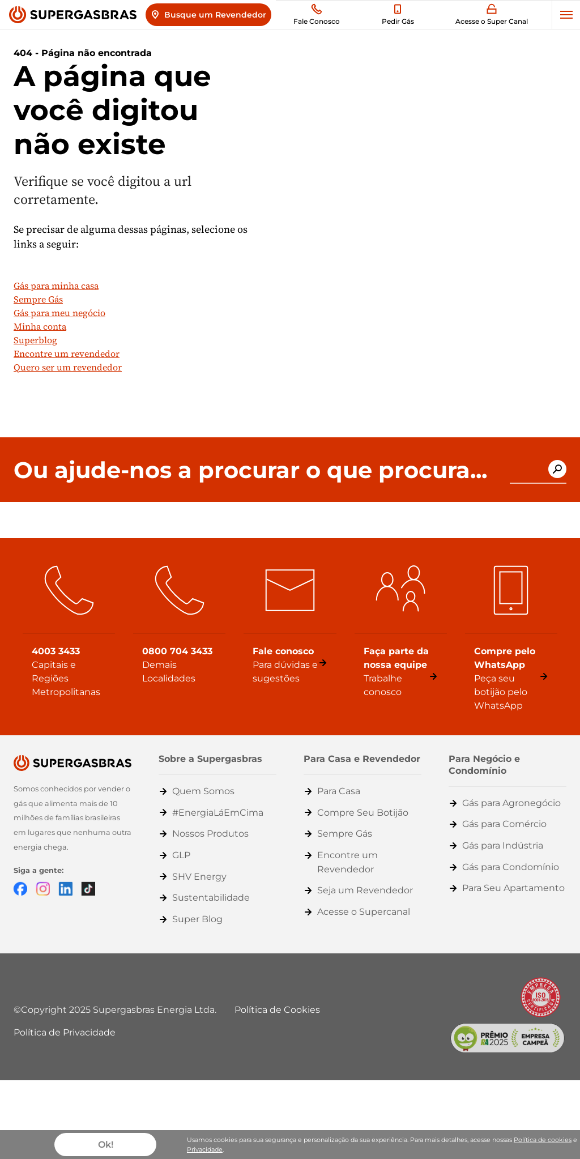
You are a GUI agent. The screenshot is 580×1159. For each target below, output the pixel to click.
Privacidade (205, 1149)
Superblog (35, 340)
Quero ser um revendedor (68, 367)
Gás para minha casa (56, 285)
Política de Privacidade (65, 1032)
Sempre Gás (38, 299)
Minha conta (40, 326)
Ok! (105, 1144)
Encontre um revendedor (67, 353)
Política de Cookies (277, 1009)
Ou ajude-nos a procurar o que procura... (250, 470)
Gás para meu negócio (59, 312)
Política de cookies (543, 1140)
